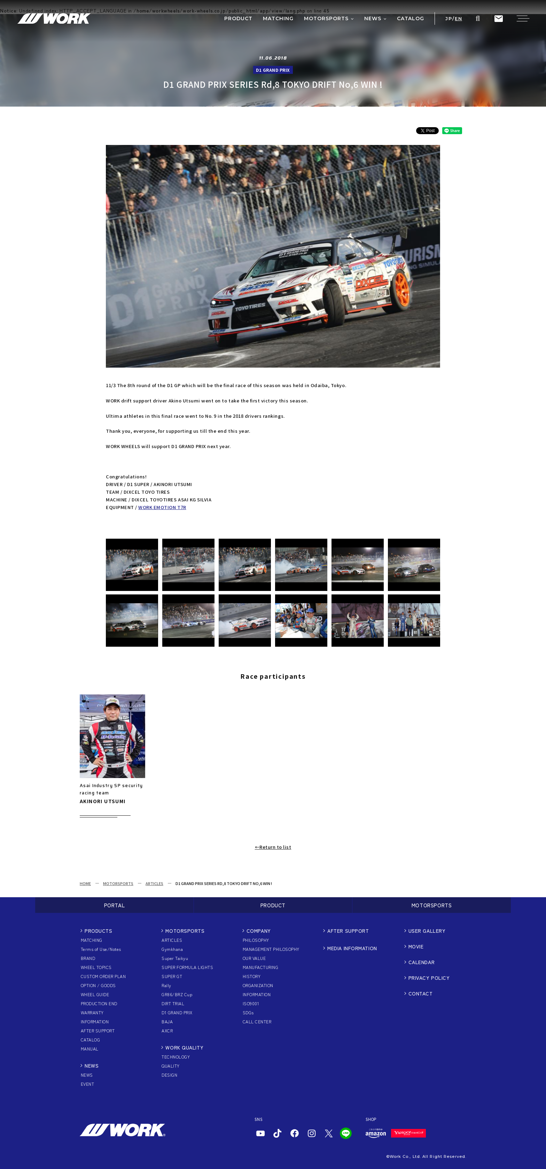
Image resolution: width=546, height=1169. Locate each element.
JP (448, 18)
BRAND (88, 958)
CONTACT (420, 993)
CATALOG (90, 1040)
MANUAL (90, 1049)
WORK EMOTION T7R (162, 507)
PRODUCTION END (99, 1003)
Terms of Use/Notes (101, 949)
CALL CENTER (257, 1021)
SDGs (248, 1012)
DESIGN (169, 1075)
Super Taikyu (175, 958)
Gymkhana (172, 949)
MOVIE (416, 946)
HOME (85, 883)
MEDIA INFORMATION (352, 948)
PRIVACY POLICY (429, 977)
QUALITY (170, 1066)
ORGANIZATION (258, 985)
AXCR (167, 1030)
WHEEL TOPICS (96, 967)
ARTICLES (154, 883)
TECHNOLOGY (176, 1057)
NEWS (92, 1065)
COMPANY (259, 930)
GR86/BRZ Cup (177, 994)
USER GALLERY (427, 930)
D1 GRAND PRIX (177, 1012)
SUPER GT (172, 976)
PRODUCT (273, 905)
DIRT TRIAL (173, 1003)
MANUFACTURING (260, 967)
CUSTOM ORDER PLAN (103, 976)
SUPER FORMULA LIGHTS (187, 967)
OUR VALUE (254, 958)
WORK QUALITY (184, 1047)
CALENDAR (421, 962)
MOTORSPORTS (118, 883)
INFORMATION (95, 1021)
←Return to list (273, 847)
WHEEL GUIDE (95, 994)
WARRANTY (92, 1012)
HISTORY (251, 976)
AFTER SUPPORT (98, 1030)
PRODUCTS (98, 930)
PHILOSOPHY (256, 940)
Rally (166, 985)
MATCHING (91, 940)
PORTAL (114, 905)
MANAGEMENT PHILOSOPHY (271, 949)
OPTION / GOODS (98, 985)
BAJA (167, 1021)
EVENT (87, 1084)
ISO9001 (251, 1003)
